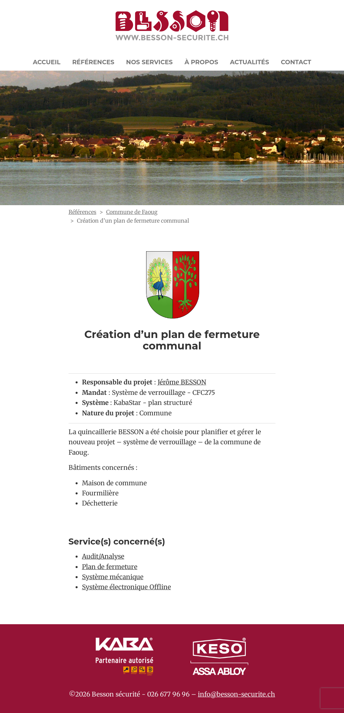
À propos (201, 62)
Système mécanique (112, 577)
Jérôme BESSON (182, 382)
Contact (296, 62)
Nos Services (149, 62)
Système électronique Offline (126, 587)
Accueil (46, 62)
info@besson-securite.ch (236, 694)
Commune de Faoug (132, 212)
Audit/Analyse (103, 556)
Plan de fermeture (109, 567)
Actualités (249, 62)
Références (93, 62)
